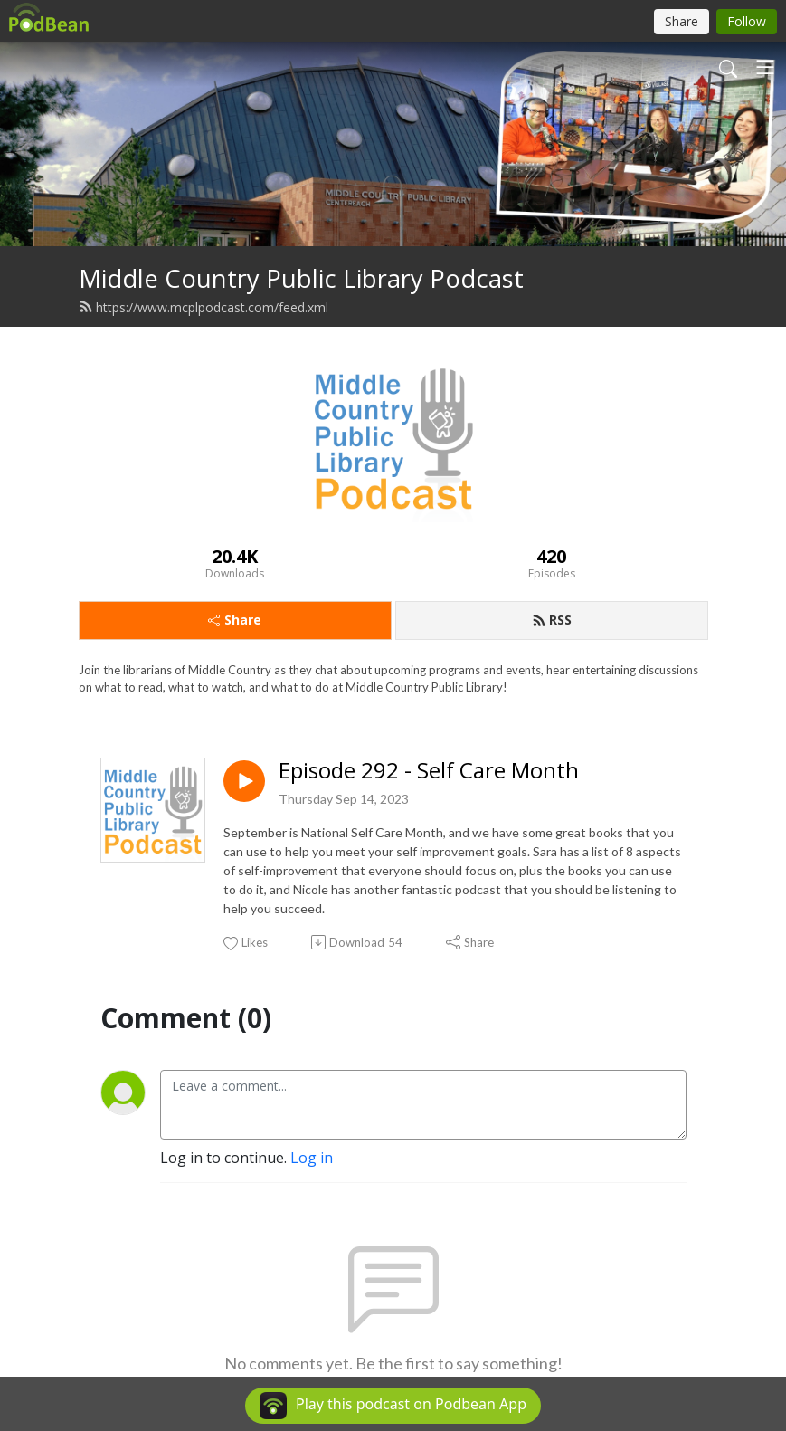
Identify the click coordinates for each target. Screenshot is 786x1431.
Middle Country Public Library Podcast (301, 278)
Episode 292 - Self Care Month (429, 771)
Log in (311, 1158)
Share (234, 619)
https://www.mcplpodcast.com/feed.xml (203, 307)
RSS (552, 619)
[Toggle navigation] (765, 67)
